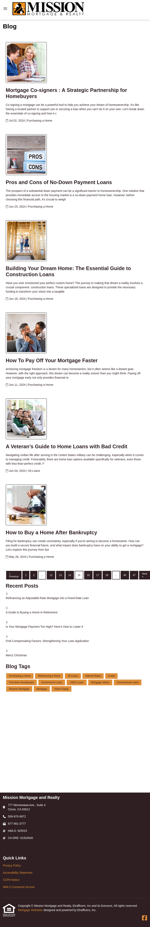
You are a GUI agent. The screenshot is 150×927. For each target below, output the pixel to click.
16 (88, 575)
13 (60, 575)
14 (69, 575)
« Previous (14, 575)
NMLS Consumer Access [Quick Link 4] (19, 887)
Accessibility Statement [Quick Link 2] (17, 872)
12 (51, 575)
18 (106, 575)
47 (134, 575)
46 (125, 575)
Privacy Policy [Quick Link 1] (12, 865)
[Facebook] (144, 918)
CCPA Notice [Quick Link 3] (11, 879)
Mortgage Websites (31, 910)
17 (97, 575)
